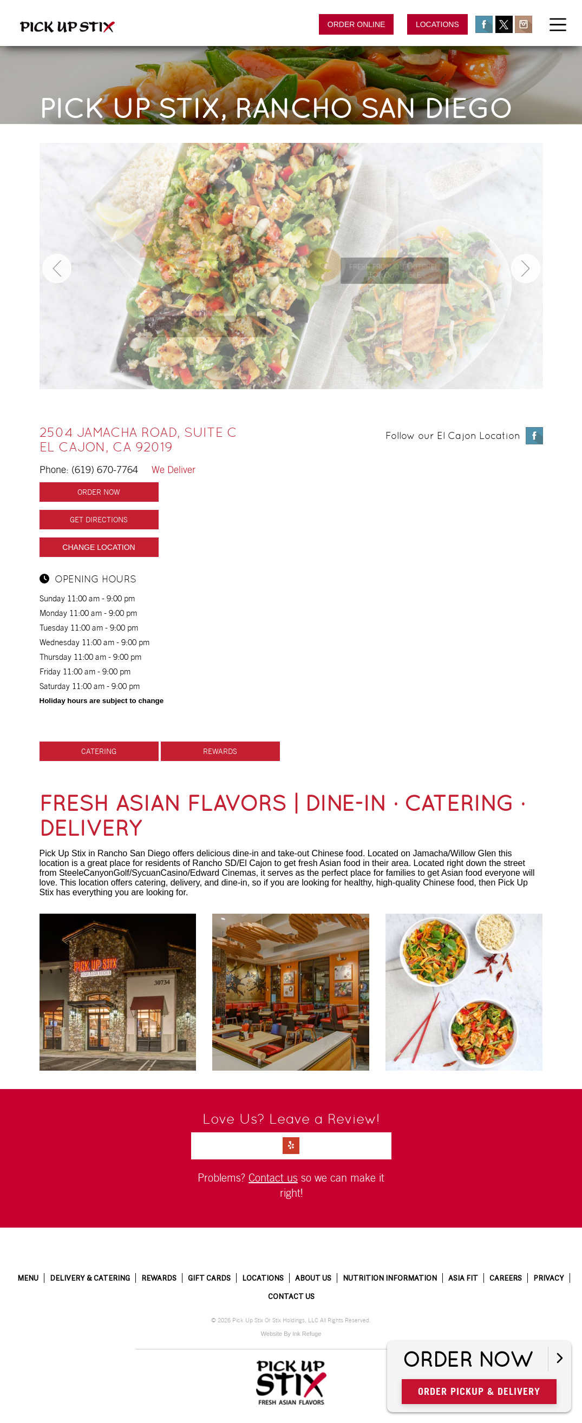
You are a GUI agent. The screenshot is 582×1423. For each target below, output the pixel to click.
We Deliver (173, 469)
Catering (98, 751)
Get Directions (99, 519)
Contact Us (291, 1296)
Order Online (356, 24)
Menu (27, 1278)
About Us (313, 1278)
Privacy (548, 1278)
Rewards (220, 751)
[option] (291, 266)
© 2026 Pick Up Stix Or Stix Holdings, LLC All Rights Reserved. (291, 1320)
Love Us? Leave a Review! (291, 1119)
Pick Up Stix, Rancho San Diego (276, 108)
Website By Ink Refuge (291, 1333)
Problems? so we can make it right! (291, 1185)
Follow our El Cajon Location (452, 435)
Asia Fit (463, 1278)
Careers (505, 1278)
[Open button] (559, 1359)
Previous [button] (56, 268)
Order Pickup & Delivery (479, 1391)
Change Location (98, 547)
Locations (437, 24)
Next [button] (525, 268)
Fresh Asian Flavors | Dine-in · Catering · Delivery (282, 816)
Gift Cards (209, 1278)
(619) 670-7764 (104, 469)
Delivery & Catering (90, 1278)
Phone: (117, 469)
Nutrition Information (390, 1278)
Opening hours (88, 579)
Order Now (468, 1360)
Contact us (273, 1177)
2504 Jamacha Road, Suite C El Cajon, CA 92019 (138, 439)
